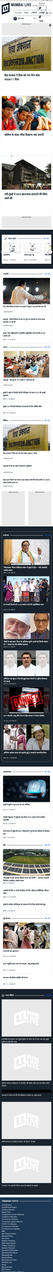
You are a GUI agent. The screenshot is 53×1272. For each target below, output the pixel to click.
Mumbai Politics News (9, 1253)
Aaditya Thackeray (8, 1241)
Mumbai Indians (7, 1236)
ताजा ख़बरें (18, 13)
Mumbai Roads (7, 1255)
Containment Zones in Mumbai (13, 1214)
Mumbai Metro (7, 1257)
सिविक (26, 13)
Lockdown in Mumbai (9, 1217)
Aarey (4, 1265)
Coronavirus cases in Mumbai (12, 1221)
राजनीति (34, 13)
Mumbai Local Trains (9, 1260)
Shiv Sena (5, 1238)
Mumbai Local (7, 1262)
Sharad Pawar (7, 1205)
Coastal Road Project (9, 1207)
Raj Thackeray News (9, 1233)
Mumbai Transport (8, 1248)
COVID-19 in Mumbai (9, 1224)
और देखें (46, 238)
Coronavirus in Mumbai (10, 1226)
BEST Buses (6, 1269)
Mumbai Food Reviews (10, 1250)
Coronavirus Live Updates (11, 1229)
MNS (3, 1231)
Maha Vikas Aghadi (8, 1243)
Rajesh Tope (6, 1212)
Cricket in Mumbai (8, 1210)
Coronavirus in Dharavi (10, 1219)
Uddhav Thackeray (8, 1245)
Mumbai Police (7, 1267)
